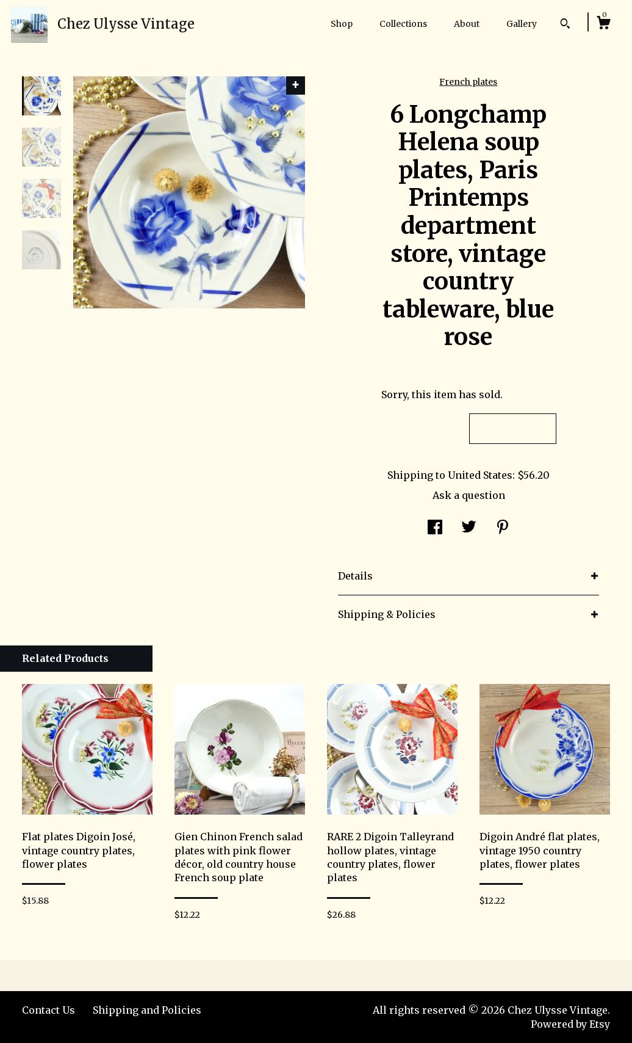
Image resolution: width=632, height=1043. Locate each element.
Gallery (521, 23)
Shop (342, 23)
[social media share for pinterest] (502, 528)
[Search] (565, 25)
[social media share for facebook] (435, 528)
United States (480, 475)
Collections (403, 23)
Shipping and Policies (147, 1010)
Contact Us (48, 1010)
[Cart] (603, 24)
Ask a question (469, 495)
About (466, 23)
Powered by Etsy (570, 1024)
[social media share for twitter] (469, 528)
